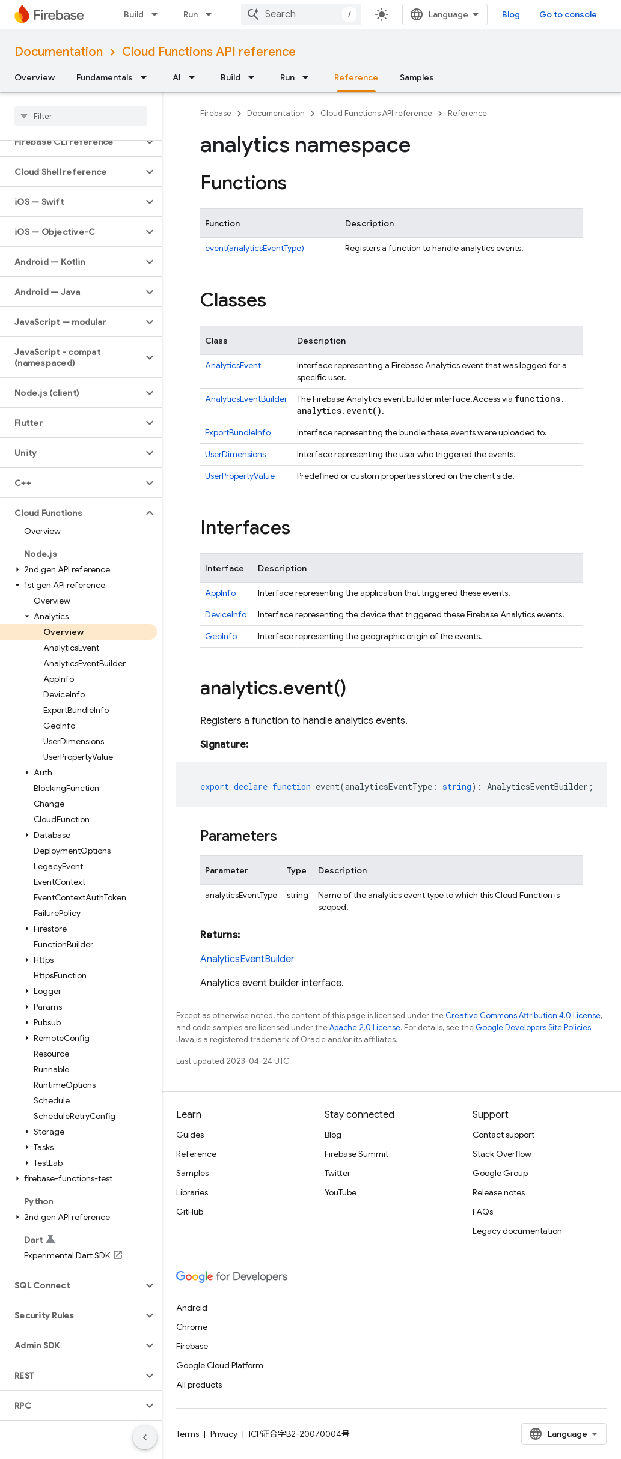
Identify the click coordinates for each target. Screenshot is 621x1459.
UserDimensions (235, 454)
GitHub (189, 1211)
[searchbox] (80, 116)
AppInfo (220, 592)
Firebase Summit (356, 1153)
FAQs (483, 1211)
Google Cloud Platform (219, 1365)
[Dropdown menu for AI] (195, 77)
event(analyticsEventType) (254, 248)
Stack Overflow (502, 1153)
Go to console (568, 14)
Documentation (58, 51)
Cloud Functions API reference (209, 51)
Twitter (337, 1173)
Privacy (223, 1434)
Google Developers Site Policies (533, 1027)
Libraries (192, 1192)
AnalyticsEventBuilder (246, 398)
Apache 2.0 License (364, 1027)
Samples (417, 77)
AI (177, 77)
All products (199, 1384)
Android (191, 1307)
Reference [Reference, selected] (356, 77)
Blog (511, 14)
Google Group (500, 1173)
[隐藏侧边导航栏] (145, 1437)
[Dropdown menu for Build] (158, 14)
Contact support (503, 1134)
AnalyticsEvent (233, 365)
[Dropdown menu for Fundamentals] (147, 77)
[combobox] (301, 14)
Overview (34, 77)
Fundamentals (104, 77)
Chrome (191, 1326)
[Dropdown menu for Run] (212, 14)
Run (190, 14)
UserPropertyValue (240, 475)
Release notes (499, 1192)
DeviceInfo (225, 614)
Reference (467, 113)
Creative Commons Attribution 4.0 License (523, 1015)
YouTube (340, 1192)
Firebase (215, 113)
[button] (71, 142)
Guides (190, 1134)
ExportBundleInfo (238, 432)
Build (134, 14)
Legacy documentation (517, 1230)
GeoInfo (221, 636)
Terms (187, 1434)
